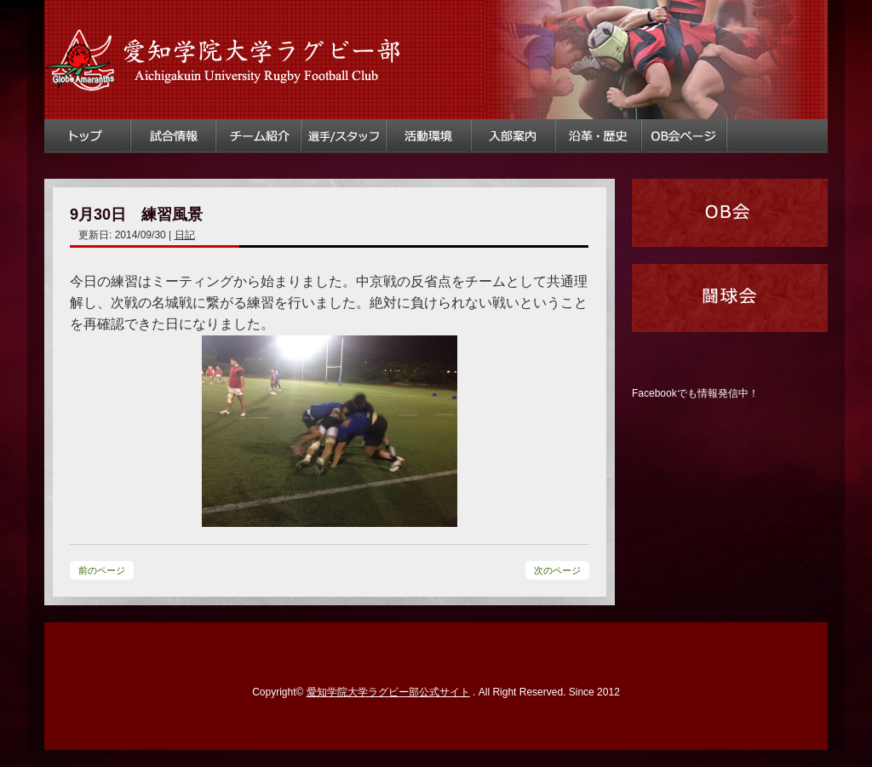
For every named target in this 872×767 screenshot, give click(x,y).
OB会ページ (684, 136)
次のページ (557, 570)
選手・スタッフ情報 (344, 136)
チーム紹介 (258, 136)
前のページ (101, 570)
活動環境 (429, 136)
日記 (185, 235)
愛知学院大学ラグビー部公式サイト (388, 692)
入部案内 (514, 136)
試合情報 (173, 136)
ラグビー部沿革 (599, 136)
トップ (87, 136)
